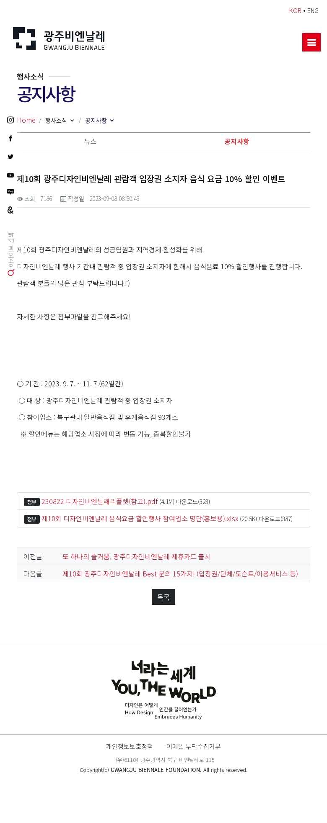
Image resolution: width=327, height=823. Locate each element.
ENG (313, 10)
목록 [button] (163, 597)
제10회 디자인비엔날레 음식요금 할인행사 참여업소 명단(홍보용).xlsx (140, 518)
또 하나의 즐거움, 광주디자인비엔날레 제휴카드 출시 (136, 556)
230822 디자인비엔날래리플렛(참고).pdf (100, 501)
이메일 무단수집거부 (193, 746)
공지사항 (96, 120)
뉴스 (90, 141)
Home (26, 120)
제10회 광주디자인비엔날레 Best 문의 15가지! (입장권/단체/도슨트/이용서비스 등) (180, 573)
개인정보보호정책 (129, 746)
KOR (295, 10)
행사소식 (56, 120)
